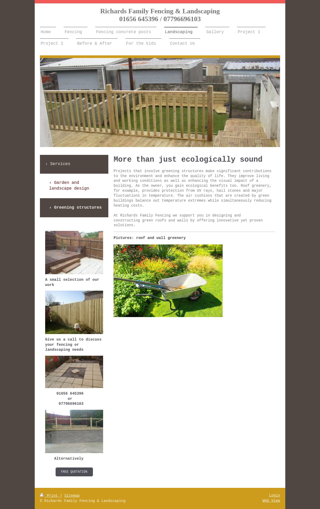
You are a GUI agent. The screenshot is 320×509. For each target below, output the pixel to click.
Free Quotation (74, 472)
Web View (271, 501)
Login (274, 495)
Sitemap (72, 496)
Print (50, 496)
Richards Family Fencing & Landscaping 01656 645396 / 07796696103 (160, 15)
